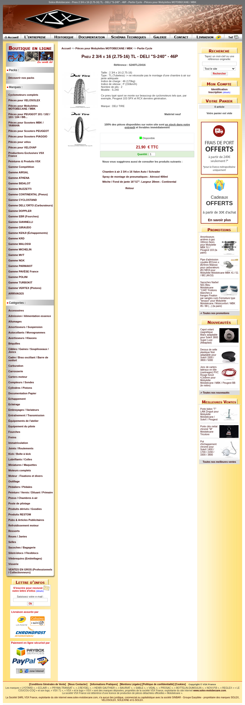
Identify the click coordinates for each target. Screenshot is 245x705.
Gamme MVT (16, 255)
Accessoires (16, 310)
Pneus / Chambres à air (23, 497)
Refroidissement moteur (23, 525)
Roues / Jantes (17, 536)
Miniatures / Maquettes (22, 464)
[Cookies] (180, 684)
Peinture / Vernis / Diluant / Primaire (30, 492)
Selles (12, 542)
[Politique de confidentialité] (158, 684)
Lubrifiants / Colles (20, 459)
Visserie (13, 564)
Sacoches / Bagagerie (22, 547)
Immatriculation (18, 442)
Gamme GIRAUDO (19, 227)
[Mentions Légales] (130, 684)
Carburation (15, 365)
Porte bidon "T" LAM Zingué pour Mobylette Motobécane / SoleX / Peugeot (209, 414)
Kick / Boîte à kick (19, 453)
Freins (12, 437)
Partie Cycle (144, 48)
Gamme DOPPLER (20, 210)
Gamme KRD (16, 238)
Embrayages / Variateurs (23, 409)
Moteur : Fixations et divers (25, 475)
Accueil (66, 48)
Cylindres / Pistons (20, 387)
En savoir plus (219, 220)
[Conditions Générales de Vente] (48, 684)
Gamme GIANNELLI (20, 221)
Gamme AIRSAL (18, 172)
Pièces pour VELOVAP (22, 147)
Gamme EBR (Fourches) (23, 216)
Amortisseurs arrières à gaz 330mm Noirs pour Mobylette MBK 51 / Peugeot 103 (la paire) (208, 245)
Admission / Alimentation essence (29, 316)
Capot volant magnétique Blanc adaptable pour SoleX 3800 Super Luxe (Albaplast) (209, 336)
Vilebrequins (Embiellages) (25, 558)
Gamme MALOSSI (19, 244)
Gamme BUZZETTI (20, 188)
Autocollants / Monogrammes (26, 332)
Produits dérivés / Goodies (25, 509)
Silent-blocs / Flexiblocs (23, 553)
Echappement (17, 398)
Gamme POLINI (18, 277)
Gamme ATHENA (18, 177)
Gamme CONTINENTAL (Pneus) (28, 194)
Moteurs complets (19, 470)
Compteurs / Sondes (21, 382)
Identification (219, 89)
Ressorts (14, 531)
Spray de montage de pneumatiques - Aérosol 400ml (135, 176)
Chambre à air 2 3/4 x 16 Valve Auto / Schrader (131, 171)
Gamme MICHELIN (20, 249)
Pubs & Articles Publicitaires (26, 520)
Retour (129, 188)
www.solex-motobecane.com (209, 690)
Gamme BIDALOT (19, 183)
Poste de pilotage (19, 503)
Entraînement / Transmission (26, 415)
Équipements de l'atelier (23, 420)
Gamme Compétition (21, 166)
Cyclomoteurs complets (23, 94)
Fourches (14, 431)
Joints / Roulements (20, 448)
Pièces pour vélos (19, 142)
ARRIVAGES (16, 293)
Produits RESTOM (19, 514)
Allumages (15, 321)
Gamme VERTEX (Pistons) (24, 288)
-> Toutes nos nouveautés (214, 392)
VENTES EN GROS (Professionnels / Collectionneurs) (30, 571)
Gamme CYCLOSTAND (22, 199)
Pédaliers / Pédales (20, 486)
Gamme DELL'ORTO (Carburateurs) (30, 205)
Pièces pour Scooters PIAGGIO (27, 136)
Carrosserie (15, 371)
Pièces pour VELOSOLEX (24, 100)
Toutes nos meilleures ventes (219, 462)
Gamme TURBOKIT (20, 282)
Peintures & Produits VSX (24, 161)
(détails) (40, 591)
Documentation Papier (22, 393)
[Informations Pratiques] (104, 684)
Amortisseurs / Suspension (25, 327)
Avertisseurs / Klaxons (22, 338)
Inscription (215, 92)
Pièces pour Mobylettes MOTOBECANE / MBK (23, 107)
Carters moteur (17, 376)
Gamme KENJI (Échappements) (28, 232)
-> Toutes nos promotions (214, 313)
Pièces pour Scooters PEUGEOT (28, 131)
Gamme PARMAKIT (20, 266)
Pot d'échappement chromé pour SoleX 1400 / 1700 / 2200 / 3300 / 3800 (208, 448)
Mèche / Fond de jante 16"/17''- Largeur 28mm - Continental (139, 181)
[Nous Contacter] (77, 684)
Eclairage (14, 404)
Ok (30, 603)
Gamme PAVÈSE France (23, 271)
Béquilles (14, 343)
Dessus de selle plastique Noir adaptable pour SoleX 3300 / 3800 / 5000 (208, 354)
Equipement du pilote (21, 426)
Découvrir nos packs (21, 77)
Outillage (14, 481)
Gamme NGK (16, 260)
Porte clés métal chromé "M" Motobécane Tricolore (208, 430)
